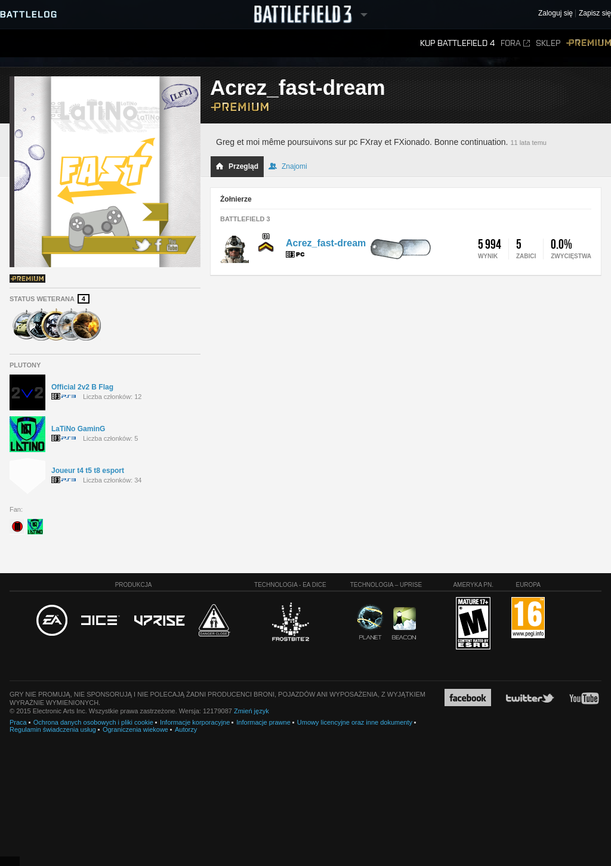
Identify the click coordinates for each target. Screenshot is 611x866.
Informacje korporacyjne (195, 722)
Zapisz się (595, 13)
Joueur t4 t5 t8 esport (87, 470)
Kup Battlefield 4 (457, 43)
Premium (588, 43)
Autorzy (186, 729)
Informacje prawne (263, 722)
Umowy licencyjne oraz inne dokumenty (354, 722)
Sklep (548, 43)
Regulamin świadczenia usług (53, 729)
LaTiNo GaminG (78, 429)
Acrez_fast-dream (326, 243)
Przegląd (236, 166)
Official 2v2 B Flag (82, 387)
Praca (18, 722)
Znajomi (288, 166)
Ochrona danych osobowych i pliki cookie (93, 722)
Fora (515, 43)
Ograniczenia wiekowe (135, 729)
